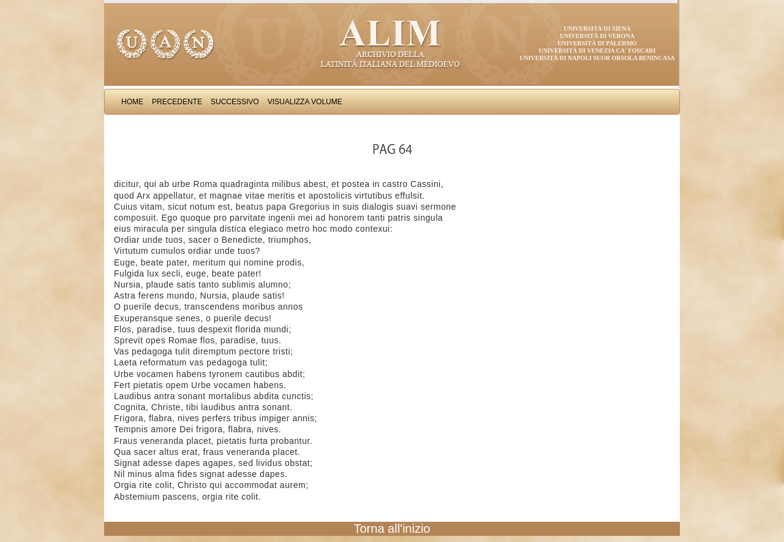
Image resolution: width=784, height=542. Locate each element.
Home (132, 101)
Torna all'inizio (392, 528)
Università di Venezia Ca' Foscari (597, 50)
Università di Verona (597, 35)
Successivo (235, 101)
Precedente (177, 101)
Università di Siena (597, 28)
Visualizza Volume (305, 101)
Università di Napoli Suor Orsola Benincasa (597, 58)
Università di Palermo (596, 43)
